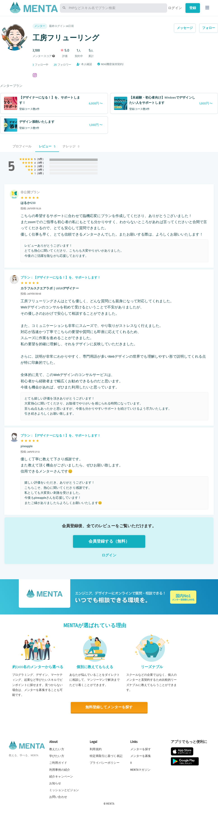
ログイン (175, 8)
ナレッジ (71, 146)
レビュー (47, 146)
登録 (192, 8)
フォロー (208, 28)
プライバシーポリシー (105, 762)
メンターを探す (140, 749)
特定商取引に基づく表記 (106, 756)
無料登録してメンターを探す (109, 707)
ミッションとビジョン (64, 790)
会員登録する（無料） (109, 541)
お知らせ (55, 783)
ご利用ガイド (58, 762)
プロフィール (22, 146)
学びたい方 (56, 756)
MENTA (110, 803)
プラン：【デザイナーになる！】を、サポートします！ (61, 277)
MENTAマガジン (140, 769)
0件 (40, 162)
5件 (40, 159)
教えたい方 (56, 749)
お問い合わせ (58, 797)
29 (55, 64)
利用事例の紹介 (59, 769)
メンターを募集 (140, 756)
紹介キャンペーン (61, 776)
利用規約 (96, 749)
